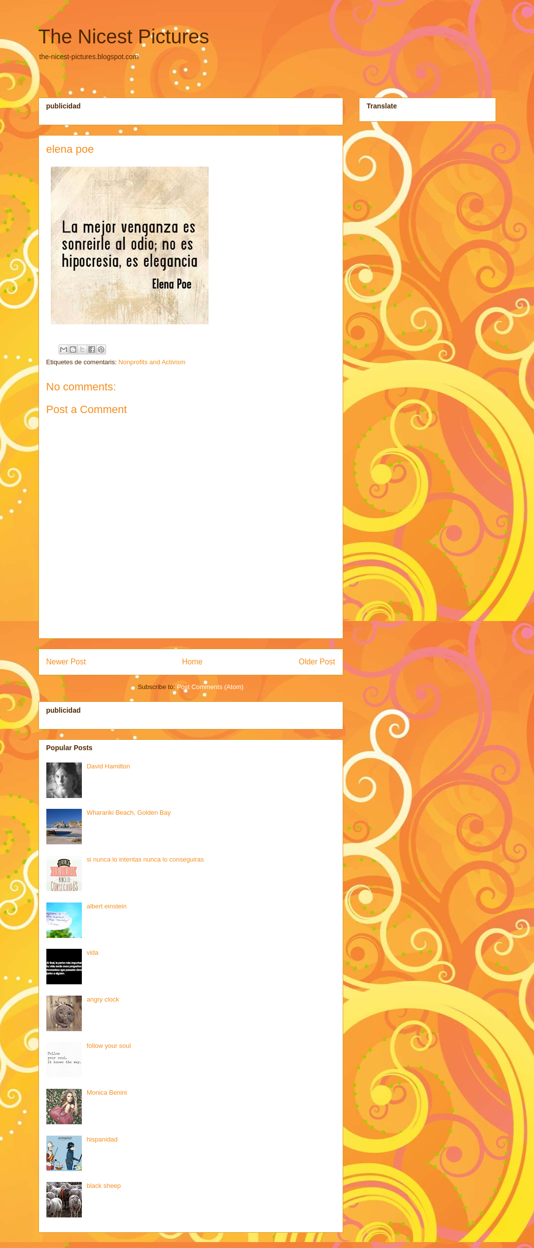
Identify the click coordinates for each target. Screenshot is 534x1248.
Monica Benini (107, 1092)
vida (93, 952)
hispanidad (102, 1139)
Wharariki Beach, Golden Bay (129, 812)
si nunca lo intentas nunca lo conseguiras (145, 859)
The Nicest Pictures (124, 36)
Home (192, 662)
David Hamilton (108, 766)
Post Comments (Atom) (210, 687)
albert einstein (107, 906)
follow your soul (109, 1045)
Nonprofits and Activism (151, 362)
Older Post (317, 662)
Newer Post (66, 662)
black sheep (104, 1185)
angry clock (103, 999)
